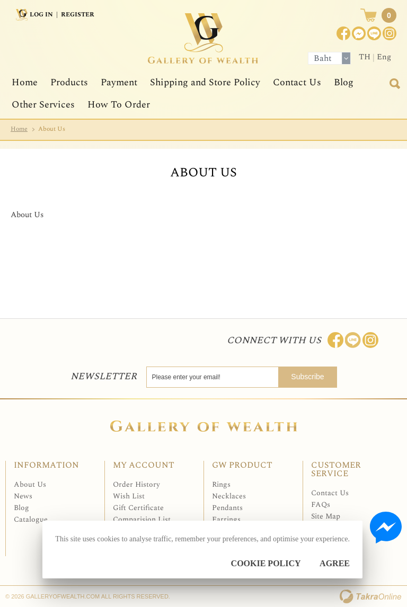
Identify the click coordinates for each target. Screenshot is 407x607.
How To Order (118, 104)
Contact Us (297, 82)
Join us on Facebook (359, 33)
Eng (384, 57)
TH (364, 57)
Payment (119, 82)
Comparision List (142, 519)
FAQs (320, 504)
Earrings (226, 519)
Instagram (389, 33)
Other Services (43, 104)
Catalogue (31, 519)
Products (69, 82)
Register (77, 15)
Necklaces (229, 496)
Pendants (227, 507)
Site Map (325, 516)
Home (25, 82)
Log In (41, 15)
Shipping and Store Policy (205, 82)
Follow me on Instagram (370, 340)
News (23, 496)
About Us (30, 484)
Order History (136, 484)
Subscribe (307, 376)
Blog (343, 82)
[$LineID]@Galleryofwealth (374, 33)
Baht (323, 58)
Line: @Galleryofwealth (353, 340)
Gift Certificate (138, 507)
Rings (221, 484)
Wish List (129, 496)
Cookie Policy (266, 563)
